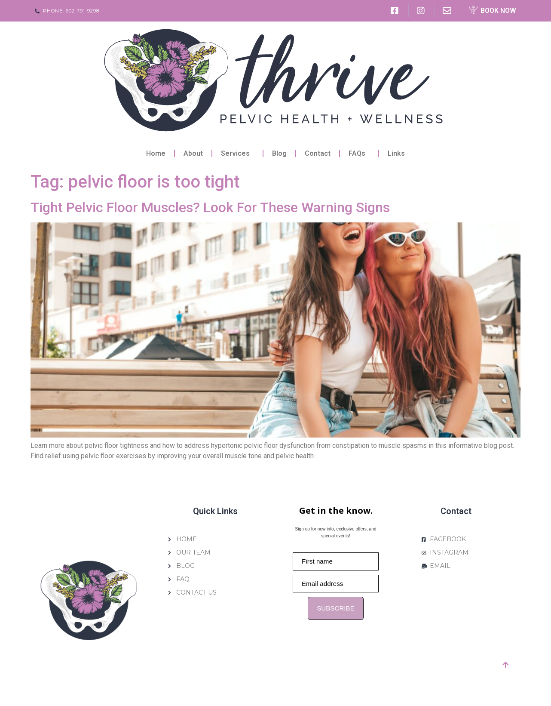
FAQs (359, 153)
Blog (279, 153)
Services (237, 153)
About (193, 153)
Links (396, 153)
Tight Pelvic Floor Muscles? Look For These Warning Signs (210, 207)
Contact (318, 153)
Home (155, 153)
